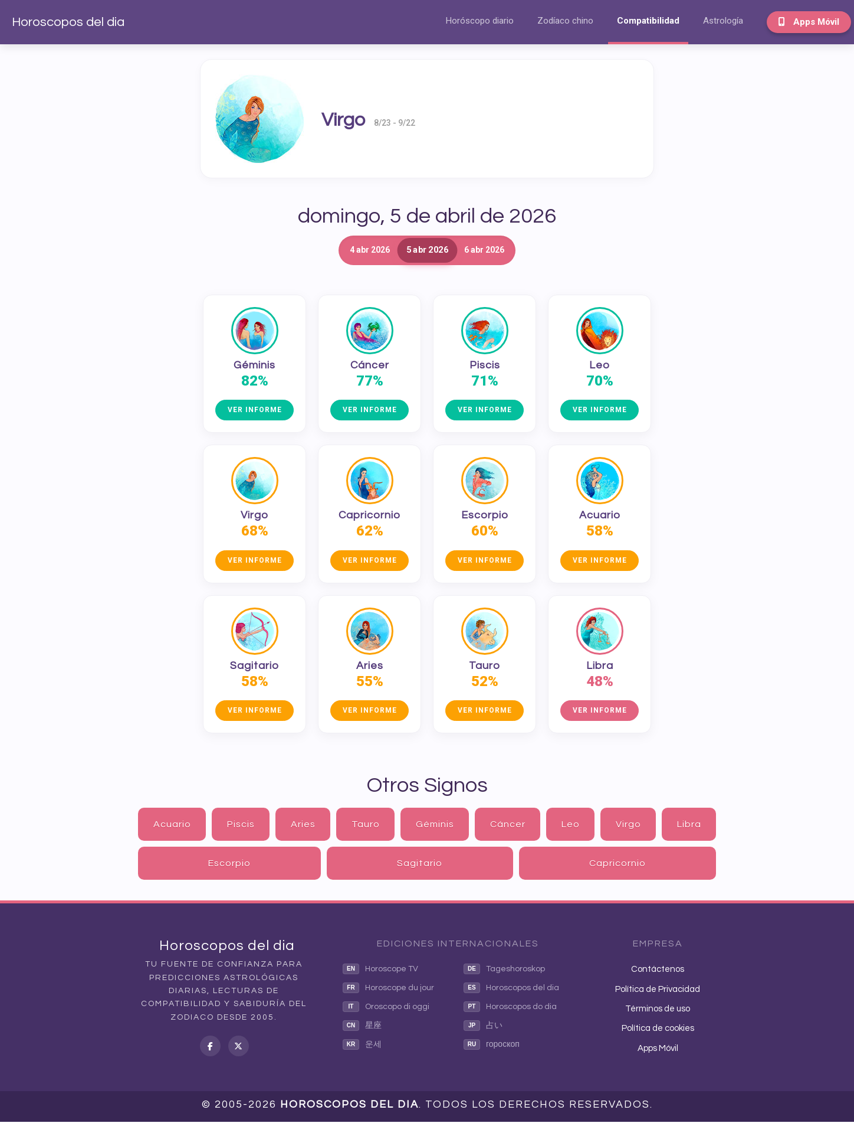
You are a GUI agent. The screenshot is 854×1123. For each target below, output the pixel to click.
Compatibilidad (648, 20)
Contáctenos (657, 970)
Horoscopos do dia (510, 1008)
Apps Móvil (809, 22)
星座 (362, 1026)
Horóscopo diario (480, 20)
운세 (362, 1045)
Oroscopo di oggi (386, 1008)
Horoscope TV (380, 970)
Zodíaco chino (565, 20)
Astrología (723, 20)
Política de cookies (658, 1029)
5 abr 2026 (427, 250)
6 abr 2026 (507, 250)
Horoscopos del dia (68, 22)
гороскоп (492, 1045)
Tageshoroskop (504, 970)
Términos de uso (657, 1010)
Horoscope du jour (388, 989)
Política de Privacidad (657, 989)
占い (483, 1026)
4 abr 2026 (346, 250)
